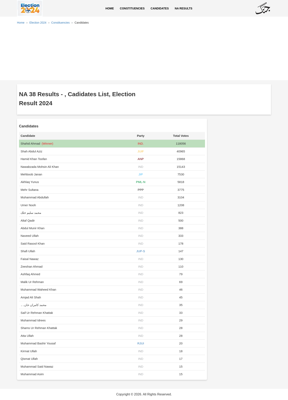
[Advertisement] (144, 54)
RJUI (140, 343)
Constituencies (132, 8)
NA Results (183, 8)
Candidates (160, 8)
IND (140, 166)
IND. (141, 143)
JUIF (141, 151)
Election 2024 (37, 22)
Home (109, 8)
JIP (141, 174)
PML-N (140, 182)
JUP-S (140, 251)
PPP (141, 189)
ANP (141, 159)
